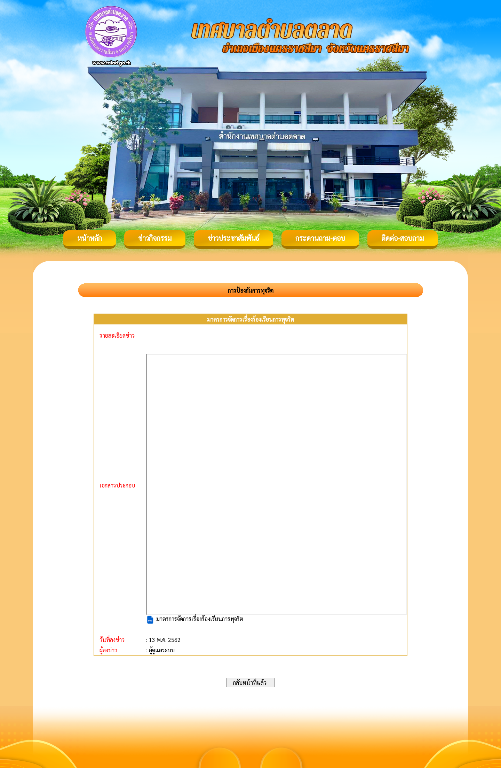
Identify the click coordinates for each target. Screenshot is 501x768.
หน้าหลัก (89, 238)
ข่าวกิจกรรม (155, 238)
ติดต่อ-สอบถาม (402, 238)
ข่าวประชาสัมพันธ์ (233, 238)
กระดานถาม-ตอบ (320, 238)
